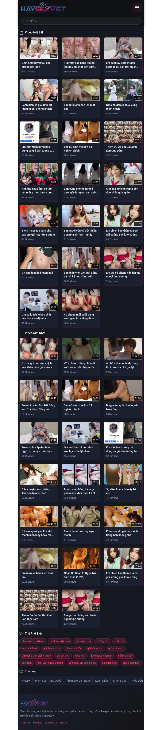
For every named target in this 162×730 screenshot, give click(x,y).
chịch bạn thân (131, 662)
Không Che (119, 680)
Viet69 (26, 680)
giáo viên (80, 655)
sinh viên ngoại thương (50, 662)
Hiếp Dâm (138, 680)
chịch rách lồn (73, 648)
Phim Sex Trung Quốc (48, 680)
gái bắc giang (94, 648)
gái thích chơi (109, 662)
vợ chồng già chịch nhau (82, 662)
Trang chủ (25, 722)
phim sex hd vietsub (33, 641)
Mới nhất (37, 722)
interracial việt (30, 648)
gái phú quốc (125, 655)
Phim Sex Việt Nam (78, 680)
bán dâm (27, 662)
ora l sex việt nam (60, 641)
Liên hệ (63, 722)
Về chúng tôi (51, 722)
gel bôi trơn (63, 655)
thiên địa (119, 641)
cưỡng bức (103, 641)
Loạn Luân (101, 680)
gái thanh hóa (83, 641)
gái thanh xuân (51, 648)
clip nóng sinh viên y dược (36, 655)
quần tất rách (115, 648)
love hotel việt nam (101, 655)
